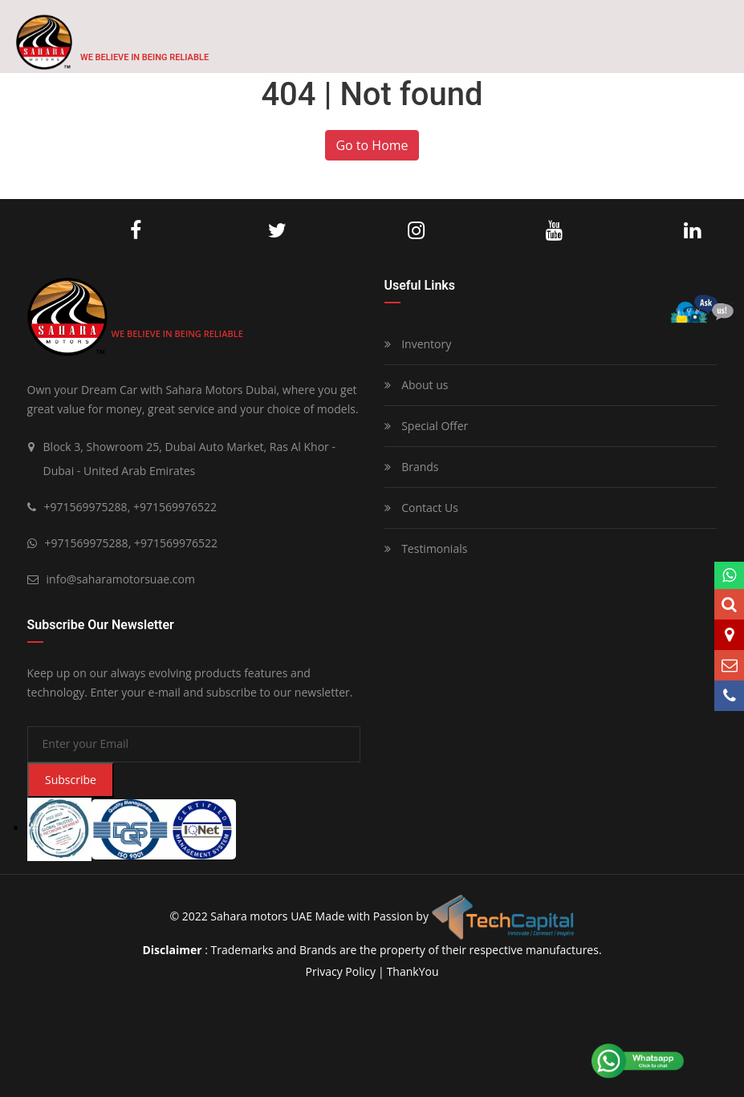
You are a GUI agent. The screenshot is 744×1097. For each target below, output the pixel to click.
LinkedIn (692, 231)
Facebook (135, 231)
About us (416, 384)
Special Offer (426, 425)
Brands (411, 466)
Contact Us (421, 507)
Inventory (418, 343)
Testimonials (426, 548)
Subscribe (70, 779)
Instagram (416, 231)
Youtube (554, 231)
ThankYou (413, 971)
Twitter (277, 231)
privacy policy (340, 971)
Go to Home (371, 145)
